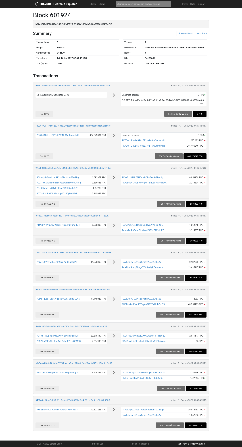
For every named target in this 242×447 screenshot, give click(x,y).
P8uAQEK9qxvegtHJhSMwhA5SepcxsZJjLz (57, 372)
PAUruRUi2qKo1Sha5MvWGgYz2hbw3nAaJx (143, 372)
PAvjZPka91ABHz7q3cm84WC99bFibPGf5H (143, 225)
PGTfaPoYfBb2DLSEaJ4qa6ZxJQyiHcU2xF (56, 193)
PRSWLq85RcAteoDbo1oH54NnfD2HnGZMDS (58, 341)
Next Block (202, 33)
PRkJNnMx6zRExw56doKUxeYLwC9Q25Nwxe (144, 341)
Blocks (93, 4)
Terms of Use (96, 444)
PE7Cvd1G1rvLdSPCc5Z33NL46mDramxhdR (57, 135)
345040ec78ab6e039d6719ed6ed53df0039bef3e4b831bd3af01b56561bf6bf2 (72, 400)
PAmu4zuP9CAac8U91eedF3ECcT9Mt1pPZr (143, 230)
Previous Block (186, 33)
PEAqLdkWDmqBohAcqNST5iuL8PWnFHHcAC (144, 182)
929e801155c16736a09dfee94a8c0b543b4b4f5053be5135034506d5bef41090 (73, 168)
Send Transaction (140, 444)
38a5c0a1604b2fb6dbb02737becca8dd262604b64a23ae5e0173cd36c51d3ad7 (73, 363)
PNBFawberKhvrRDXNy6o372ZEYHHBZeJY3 (143, 304)
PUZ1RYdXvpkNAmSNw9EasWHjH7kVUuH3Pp (58, 182)
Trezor (185, 4)
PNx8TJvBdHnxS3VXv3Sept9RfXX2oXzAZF (57, 188)
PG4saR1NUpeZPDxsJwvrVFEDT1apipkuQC (57, 336)
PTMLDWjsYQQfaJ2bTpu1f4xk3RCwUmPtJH (57, 225)
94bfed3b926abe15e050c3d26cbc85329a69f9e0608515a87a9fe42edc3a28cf (72, 289)
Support (201, 4)
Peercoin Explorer (65, 4)
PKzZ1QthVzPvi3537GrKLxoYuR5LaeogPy (56, 262)
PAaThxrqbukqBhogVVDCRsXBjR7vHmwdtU (143, 267)
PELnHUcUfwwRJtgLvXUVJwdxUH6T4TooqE (143, 336)
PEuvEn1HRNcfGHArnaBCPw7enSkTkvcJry (142, 177)
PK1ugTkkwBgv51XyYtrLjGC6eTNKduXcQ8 (142, 378)
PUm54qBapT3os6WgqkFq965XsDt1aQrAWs (58, 299)
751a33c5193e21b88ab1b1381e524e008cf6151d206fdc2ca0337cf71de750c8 (73, 252)
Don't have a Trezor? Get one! (191, 444)
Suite (192, 4)
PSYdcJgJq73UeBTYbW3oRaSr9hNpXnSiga (143, 409)
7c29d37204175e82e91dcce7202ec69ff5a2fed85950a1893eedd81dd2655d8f (73, 126)
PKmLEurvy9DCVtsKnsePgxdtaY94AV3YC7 (57, 409)
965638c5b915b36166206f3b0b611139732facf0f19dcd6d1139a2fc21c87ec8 (72, 85)
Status (102, 4)
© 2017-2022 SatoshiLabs (49, 444)
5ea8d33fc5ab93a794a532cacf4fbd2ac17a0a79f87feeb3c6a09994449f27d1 (72, 326)
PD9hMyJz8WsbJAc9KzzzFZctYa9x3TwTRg (57, 177)
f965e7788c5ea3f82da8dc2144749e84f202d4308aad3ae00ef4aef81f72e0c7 (72, 215)
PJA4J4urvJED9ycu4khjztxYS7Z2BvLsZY (141, 262)
